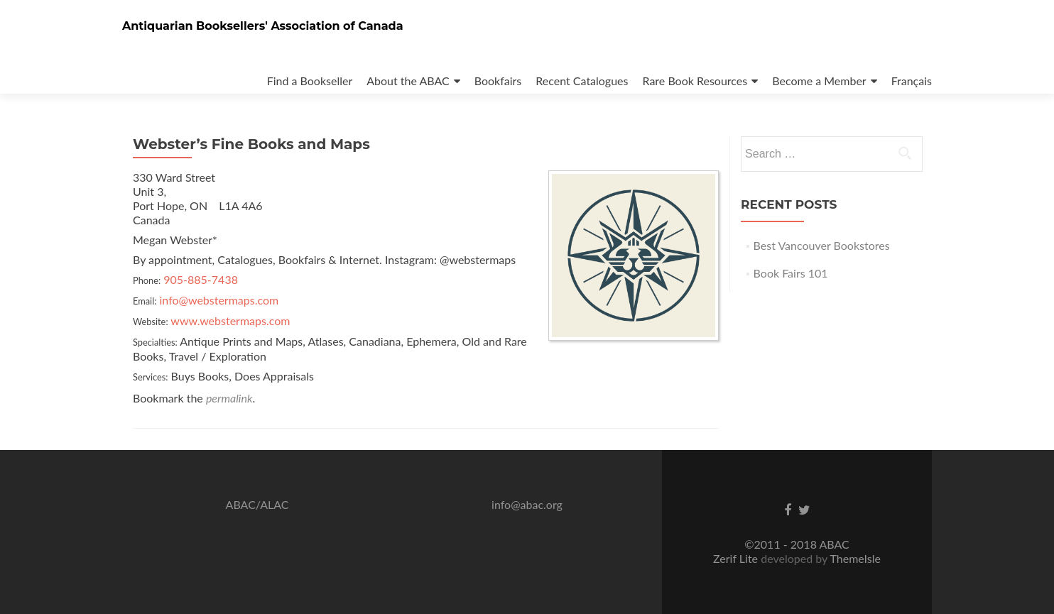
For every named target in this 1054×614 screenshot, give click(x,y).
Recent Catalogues (582, 80)
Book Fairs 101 (791, 273)
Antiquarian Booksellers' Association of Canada (262, 26)
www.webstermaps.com (230, 320)
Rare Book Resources (695, 80)
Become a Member (819, 80)
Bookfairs (498, 80)
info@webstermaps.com (219, 300)
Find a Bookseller (310, 80)
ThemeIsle (855, 558)
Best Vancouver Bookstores (822, 245)
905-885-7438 (200, 279)
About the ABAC (408, 80)
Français (911, 80)
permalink (229, 398)
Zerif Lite (737, 558)
